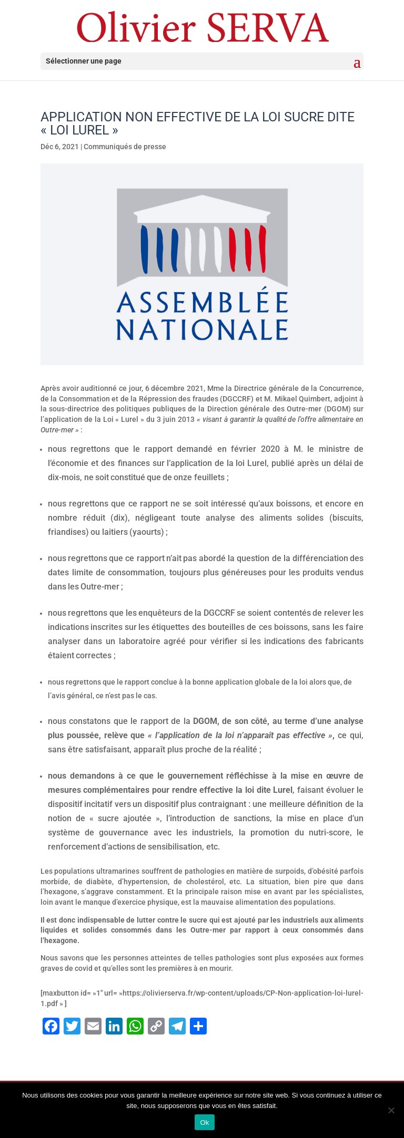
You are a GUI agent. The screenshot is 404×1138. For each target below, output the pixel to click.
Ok (204, 1122)
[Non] (391, 1110)
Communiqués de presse (125, 146)
